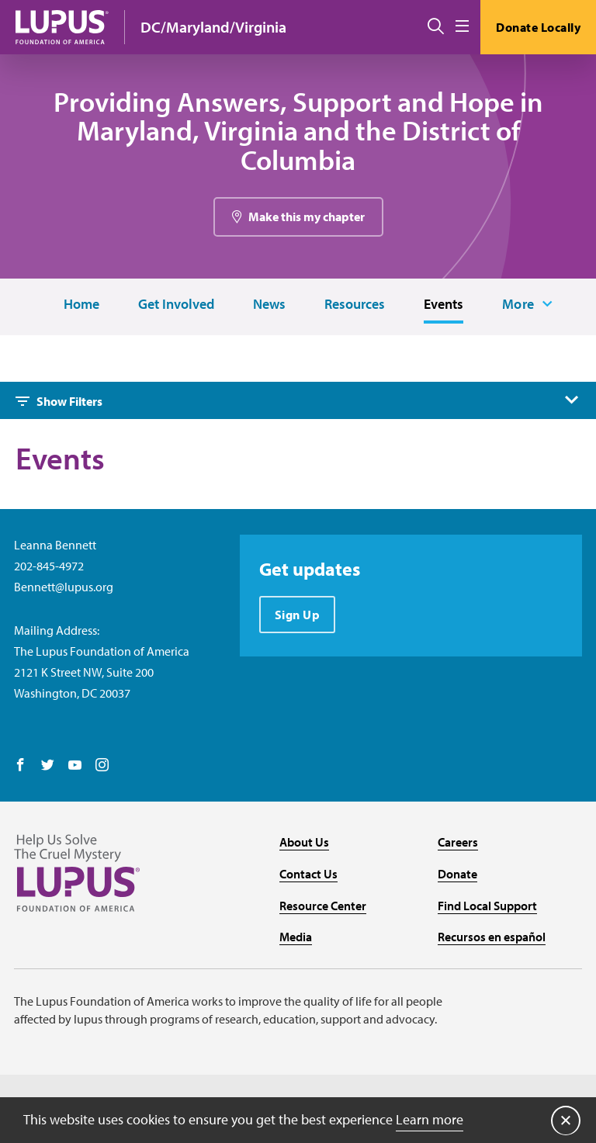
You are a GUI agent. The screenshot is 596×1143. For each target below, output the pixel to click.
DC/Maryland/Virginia (213, 27)
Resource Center (322, 905)
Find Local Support (487, 905)
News (269, 304)
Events (443, 304)
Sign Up (298, 614)
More (518, 304)
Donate (457, 873)
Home (81, 304)
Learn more (429, 1119)
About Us (304, 842)
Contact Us (308, 873)
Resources (354, 304)
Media (295, 936)
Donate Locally (538, 27)
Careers (458, 842)
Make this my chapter (306, 216)
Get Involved (176, 304)
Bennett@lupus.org (63, 586)
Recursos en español (492, 936)
